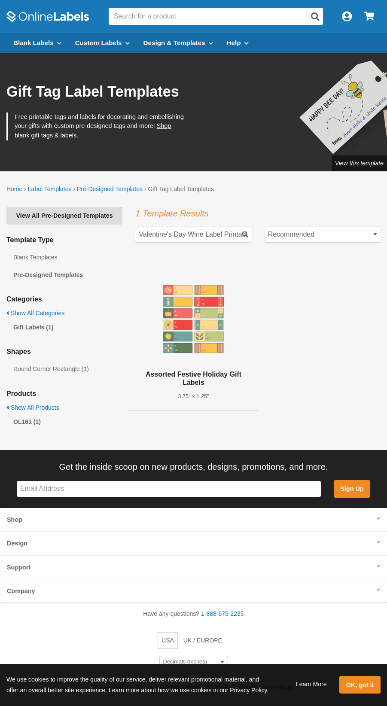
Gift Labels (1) (33, 327)
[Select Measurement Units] (193, 662)
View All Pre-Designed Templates (64, 215)
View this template (359, 163)
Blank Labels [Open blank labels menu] (37, 42)
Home (14, 189)
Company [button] (21, 590)
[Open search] (315, 16)
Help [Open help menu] (238, 42)
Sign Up (351, 488)
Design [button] (17, 543)
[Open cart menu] (369, 16)
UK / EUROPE (202, 640)
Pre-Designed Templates (110, 189)
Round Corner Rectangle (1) (51, 368)
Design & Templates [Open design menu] (178, 42)
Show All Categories (35, 313)
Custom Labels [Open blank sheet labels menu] (102, 42)
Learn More (311, 684)
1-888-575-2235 (222, 613)
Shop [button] (14, 519)
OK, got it (360, 685)
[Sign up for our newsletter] (169, 489)
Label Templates (50, 189)
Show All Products (32, 407)
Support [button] (18, 567)
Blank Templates (35, 257)
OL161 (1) (27, 421)
